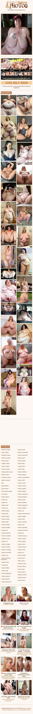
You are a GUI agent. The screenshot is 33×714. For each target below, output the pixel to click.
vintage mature (21, 577)
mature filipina (5, 568)
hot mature (4, 494)
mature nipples (21, 488)
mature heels (21, 449)
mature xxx (20, 552)
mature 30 (4, 499)
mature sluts (21, 519)
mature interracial (22, 455)
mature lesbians (22, 472)
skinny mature (21, 572)
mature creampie (6, 549)
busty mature (5, 460)
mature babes (5, 510)
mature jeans (21, 458)
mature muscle (21, 485)
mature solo (20, 524)
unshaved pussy (22, 536)
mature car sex (5, 538)
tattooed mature (22, 574)
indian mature (5, 497)
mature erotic (5, 562)
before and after (5, 458)
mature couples (5, 547)
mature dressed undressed (5, 558)
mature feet (4, 565)
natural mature (21, 555)
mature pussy (21, 499)
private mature (21, 566)
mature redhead (22, 502)
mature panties (21, 491)
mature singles (21, 516)
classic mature (5, 466)
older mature (21, 561)
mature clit (4, 541)
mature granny (5, 579)
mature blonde (5, 524)
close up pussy (5, 469)
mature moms (21, 483)
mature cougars (5, 544)
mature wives (21, 549)
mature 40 (4, 502)
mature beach (5, 516)
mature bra (4, 530)
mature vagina (21, 541)
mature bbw (4, 513)
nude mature (21, 558)
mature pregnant (22, 497)
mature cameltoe (6, 536)
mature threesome (22, 530)
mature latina (21, 466)
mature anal (4, 505)
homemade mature (6, 491)
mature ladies (21, 460)
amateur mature (5, 449)
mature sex (20, 510)
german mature (5, 480)
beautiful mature (6, 455)
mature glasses (5, 576)
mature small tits (22, 522)
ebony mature (5, 474)
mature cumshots (6, 552)
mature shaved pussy (23, 513)
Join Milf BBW (16, 82)
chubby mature (5, 463)
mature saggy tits (22, 505)
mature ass (4, 508)
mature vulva (21, 544)
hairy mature (5, 488)
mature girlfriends (6, 573)
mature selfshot (21, 508)
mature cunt (4, 555)
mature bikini (5, 522)
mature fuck (4, 570)
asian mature (5, 452)
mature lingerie (21, 474)
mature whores (21, 547)
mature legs (20, 469)
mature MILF (21, 480)
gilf (2, 483)
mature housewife (22, 452)
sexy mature (21, 569)
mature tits (20, 533)
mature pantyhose (22, 494)
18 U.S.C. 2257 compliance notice (21, 709)
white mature (21, 580)
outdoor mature (21, 563)
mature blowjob (5, 527)
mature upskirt (21, 538)
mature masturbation (23, 477)
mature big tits (5, 519)
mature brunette (5, 533)
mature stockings (22, 527)
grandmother (5, 485)
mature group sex (6, 581)
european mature (6, 477)
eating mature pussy (7, 472)
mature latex (21, 463)
